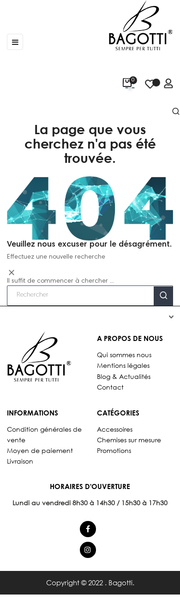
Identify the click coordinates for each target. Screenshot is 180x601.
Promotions (114, 450)
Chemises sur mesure (129, 439)
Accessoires (114, 429)
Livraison (20, 461)
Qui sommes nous (124, 354)
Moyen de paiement (40, 450)
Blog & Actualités (123, 376)
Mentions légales (123, 365)
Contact (110, 387)
